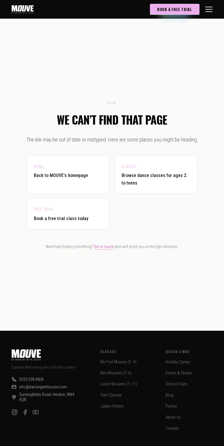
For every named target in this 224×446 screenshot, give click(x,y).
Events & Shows (179, 373)
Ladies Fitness (112, 406)
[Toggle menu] (208, 9)
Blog (169, 395)
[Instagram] (15, 412)
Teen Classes (111, 395)
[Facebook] (25, 412)
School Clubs (177, 384)
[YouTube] (35, 412)
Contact (172, 428)
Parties (171, 406)
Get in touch (104, 246)
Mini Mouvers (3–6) (116, 373)
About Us (173, 417)
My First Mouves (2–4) (118, 362)
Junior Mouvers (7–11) (118, 384)
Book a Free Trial (174, 9)
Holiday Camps (178, 362)
